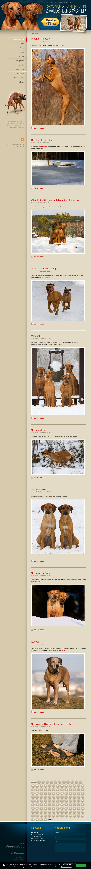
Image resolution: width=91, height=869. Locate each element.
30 (53, 789)
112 (70, 812)
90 (33, 808)
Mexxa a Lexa (38, 489)
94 (49, 808)
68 (49, 800)
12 (33, 786)
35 (74, 789)
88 (78, 804)
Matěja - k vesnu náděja (44, 268)
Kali (22, 52)
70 (57, 800)
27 (41, 789)
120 (49, 815)
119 (45, 815)
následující (51, 819)
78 (37, 804)
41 (45, 793)
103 (33, 812)
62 (78, 797)
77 (33, 804)
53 (41, 797)
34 (70, 789)
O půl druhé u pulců (42, 140)
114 (79, 812)
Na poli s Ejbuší (39, 430)
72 (66, 800)
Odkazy (21, 82)
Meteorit (35, 336)
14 (41, 786)
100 (74, 808)
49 (78, 793)
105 (41, 812)
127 (79, 815)
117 (37, 815)
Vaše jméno (57, 832)
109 (58, 812)
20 (66, 786)
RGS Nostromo (17, 853)
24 (82, 786)
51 (33, 797)
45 (62, 793)
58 (62, 797)
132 (45, 819)
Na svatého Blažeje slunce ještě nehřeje (53, 724)
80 (45, 804)
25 (33, 789)
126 (74, 815)
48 (74, 793)
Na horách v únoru (41, 573)
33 (66, 789)
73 (70, 800)
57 (57, 797)
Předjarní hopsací (40, 38)
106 (45, 812)
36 (78, 789)
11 (80, 782)
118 (41, 815)
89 (82, 804)
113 (74, 812)
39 (37, 793)
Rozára (21, 56)
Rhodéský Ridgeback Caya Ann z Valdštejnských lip (45, 15)
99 (70, 808)
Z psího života (19, 69)
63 (82, 797)
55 (49, 797)
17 (53, 786)
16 (49, 786)
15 (45, 786)
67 (45, 800)
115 (83, 812)
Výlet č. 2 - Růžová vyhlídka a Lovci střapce (55, 200)
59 (66, 797)
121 (54, 815)
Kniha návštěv (19, 78)
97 (62, 808)
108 (54, 812)
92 (41, 808)
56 (53, 797)
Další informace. (66, 867)
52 (37, 797)
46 (66, 793)
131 (41, 819)
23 (78, 786)
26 (37, 789)
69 (53, 800)
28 (45, 789)
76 (82, 800)
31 (57, 789)
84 (62, 804)
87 (74, 804)
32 (62, 789)
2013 (49, 41)
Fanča (22, 44)
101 (79, 808)
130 (37, 819)
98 (66, 808)
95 (53, 808)
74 (74, 800)
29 (49, 789)
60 (70, 797)
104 (37, 812)
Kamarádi (20, 73)
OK (81, 865)
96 (57, 808)
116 (33, 815)
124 (66, 815)
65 (37, 800)
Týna (22, 48)
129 (33, 819)
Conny (63, 650)
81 (49, 804)
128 (83, 815)
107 (49, 812)
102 (83, 808)
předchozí (34, 782)
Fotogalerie (20, 61)
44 (57, 793)
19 (62, 786)
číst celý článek (39, 128)
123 (62, 815)
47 (70, 793)
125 (70, 815)
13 (37, 786)
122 (58, 815)
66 (41, 800)
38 (33, 793)
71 (62, 800)
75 (78, 800)
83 (57, 804)
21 (70, 786)
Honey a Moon (43, 146)
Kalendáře (20, 65)
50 (82, 793)
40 (41, 793)
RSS (22, 140)
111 (66, 812)
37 (82, 789)
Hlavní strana (19, 39)
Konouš (35, 641)
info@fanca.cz (40, 840)
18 (57, 786)
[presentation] (70, 857)
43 (53, 793)
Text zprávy (57, 841)
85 (66, 804)
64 (33, 800)
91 (37, 808)
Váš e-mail (57, 837)
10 (76, 782)
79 (41, 804)
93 (45, 808)
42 (49, 793)
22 (74, 786)
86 (70, 804)
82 (53, 804)
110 (62, 812)
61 (74, 797)
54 (45, 797)
